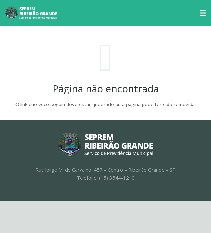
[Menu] (203, 13)
